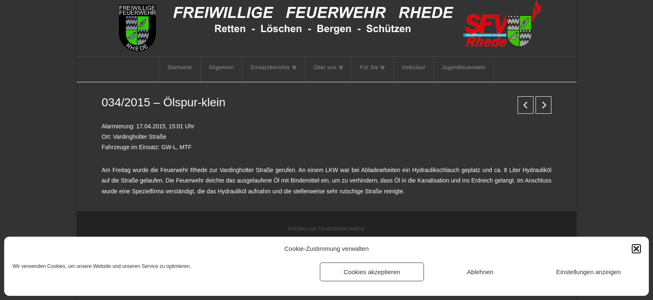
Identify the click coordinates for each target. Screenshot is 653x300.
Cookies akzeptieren (372, 271)
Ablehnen (480, 271)
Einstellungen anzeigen (588, 271)
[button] (636, 249)
